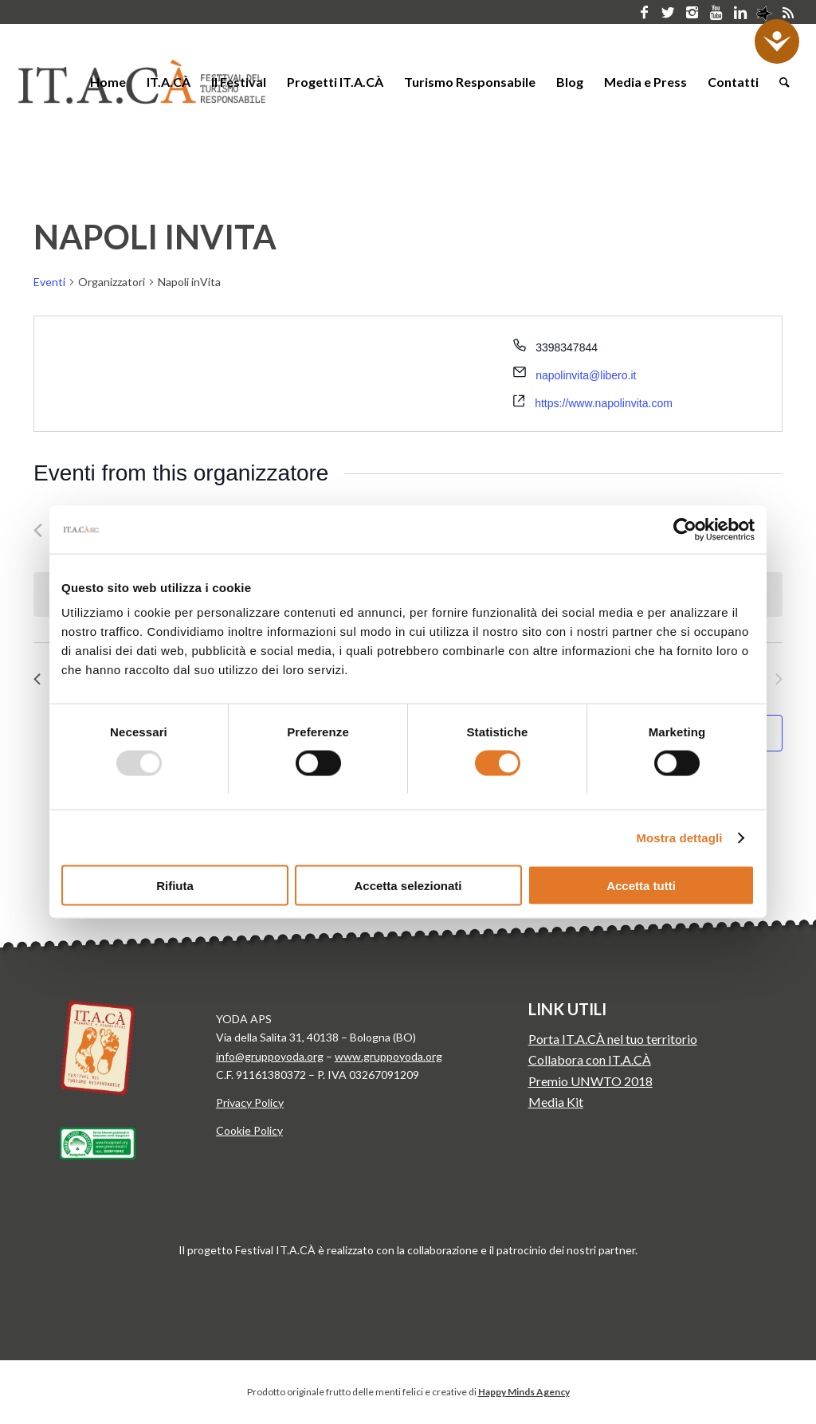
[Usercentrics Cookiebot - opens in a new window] (685, 529)
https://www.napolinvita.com (604, 403)
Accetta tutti (641, 885)
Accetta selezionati (407, 885)
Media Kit (555, 1101)
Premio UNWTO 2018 (590, 1081)
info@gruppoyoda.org (270, 1056)
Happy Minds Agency (524, 1392)
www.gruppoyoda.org (388, 1056)
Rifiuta (175, 885)
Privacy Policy (250, 1102)
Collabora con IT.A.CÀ (589, 1059)
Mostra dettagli (679, 837)
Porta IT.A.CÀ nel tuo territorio (612, 1038)
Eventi (49, 281)
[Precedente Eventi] (37, 530)
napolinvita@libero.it (586, 375)
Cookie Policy (249, 1130)
